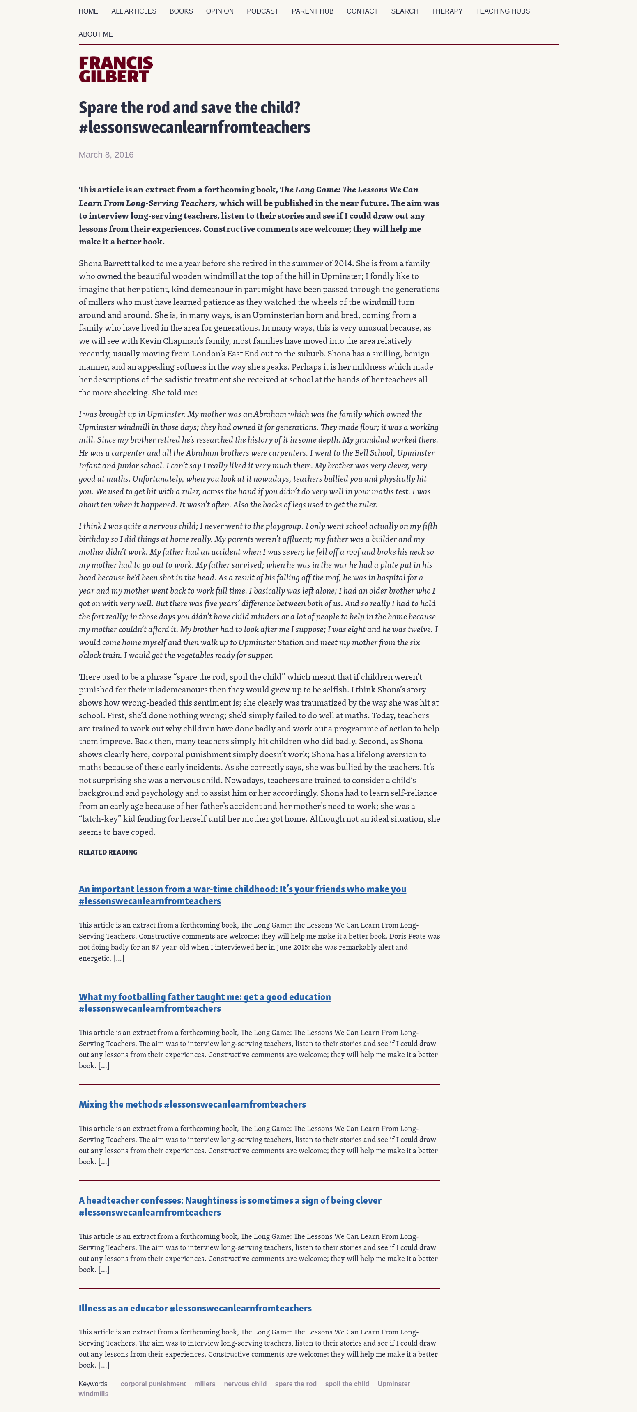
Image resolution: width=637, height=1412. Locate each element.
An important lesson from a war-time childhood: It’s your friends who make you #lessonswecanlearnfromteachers (243, 894)
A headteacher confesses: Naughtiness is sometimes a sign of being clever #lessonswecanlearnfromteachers (230, 1205)
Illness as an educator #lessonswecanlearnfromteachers (195, 1307)
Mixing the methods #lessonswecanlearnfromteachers (192, 1103)
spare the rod (296, 1383)
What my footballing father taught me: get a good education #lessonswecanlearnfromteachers (205, 1002)
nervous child (245, 1383)
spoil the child (347, 1383)
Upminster (394, 1383)
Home (89, 11)
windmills (94, 1393)
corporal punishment (153, 1383)
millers (205, 1383)
